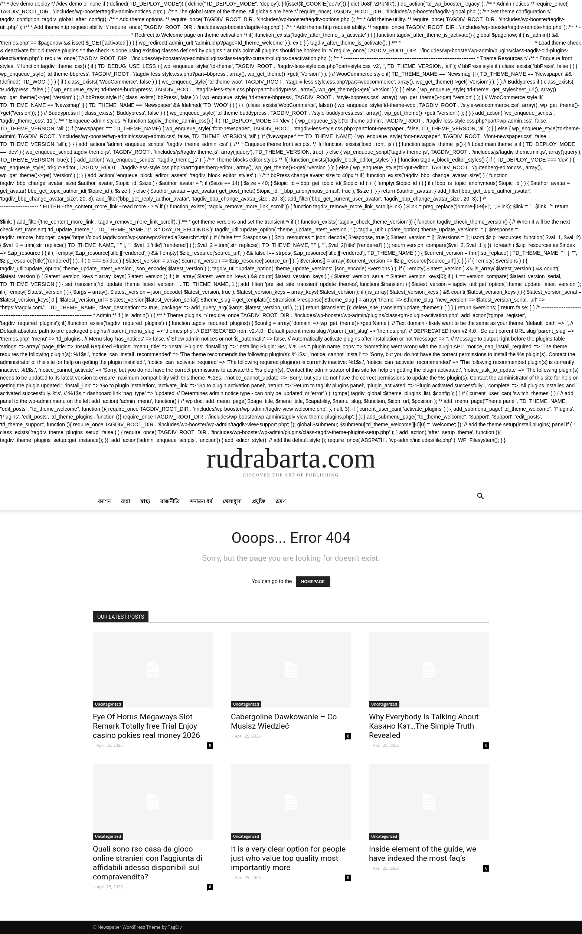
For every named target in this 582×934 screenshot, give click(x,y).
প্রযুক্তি (258, 501)
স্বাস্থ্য (145, 501)
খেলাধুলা (232, 501)
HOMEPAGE (313, 581)
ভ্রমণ (280, 501)
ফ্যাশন (104, 501)
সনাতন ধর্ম (201, 501)
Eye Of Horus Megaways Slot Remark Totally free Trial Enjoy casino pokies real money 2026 (146, 726)
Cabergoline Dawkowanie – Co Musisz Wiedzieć (284, 721)
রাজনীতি (170, 501)
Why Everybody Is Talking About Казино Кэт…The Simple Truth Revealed (424, 726)
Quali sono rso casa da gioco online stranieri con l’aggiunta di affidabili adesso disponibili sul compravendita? (147, 862)
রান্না (125, 501)
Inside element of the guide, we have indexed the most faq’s (422, 853)
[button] (480, 497)
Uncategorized (108, 704)
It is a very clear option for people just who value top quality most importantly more (288, 858)
